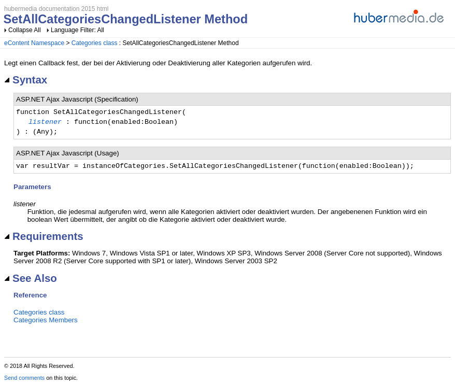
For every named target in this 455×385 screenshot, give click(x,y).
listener (45, 122)
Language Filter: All (77, 30)
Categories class (95, 43)
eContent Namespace (34, 43)
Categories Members (45, 320)
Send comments (24, 378)
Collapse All (24, 30)
